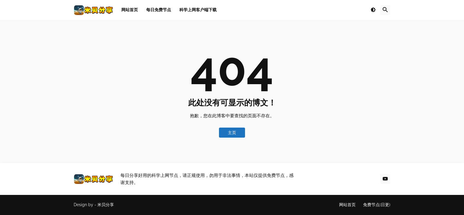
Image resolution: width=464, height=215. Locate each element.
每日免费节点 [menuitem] (158, 9)
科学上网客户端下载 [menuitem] (198, 9)
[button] (373, 10)
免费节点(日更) (376, 204)
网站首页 (347, 204)
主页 (232, 132)
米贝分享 (105, 204)
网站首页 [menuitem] (129, 9)
